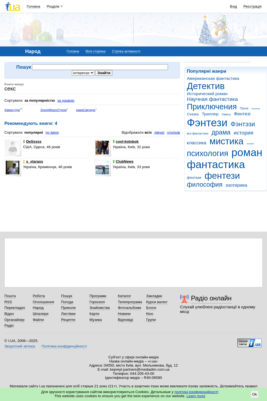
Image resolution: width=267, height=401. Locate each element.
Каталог (124, 296)
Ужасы (226, 114)
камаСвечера (85, 110)
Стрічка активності (126, 51)
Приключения (212, 106)
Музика (95, 320)
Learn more (196, 396)
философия (204, 184)
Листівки (68, 314)
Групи (151, 320)
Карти (94, 314)
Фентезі (242, 113)
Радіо (9, 325)
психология (207, 153)
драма (220, 132)
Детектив (206, 86)
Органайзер (14, 320)
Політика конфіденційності (64, 346)
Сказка (193, 114)
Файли (38, 320)
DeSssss (32, 141)
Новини (124, 314)
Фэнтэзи (243, 124)
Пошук (66, 296)
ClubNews (123, 161)
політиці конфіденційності (196, 392)
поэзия (250, 143)
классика (196, 142)
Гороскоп (97, 302)
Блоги (151, 308)
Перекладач (14, 308)
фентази (194, 177)
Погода (67, 302)
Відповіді (125, 320)
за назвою (65, 100)
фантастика (216, 164)
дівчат (159, 132)
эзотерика (236, 185)
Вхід (233, 6)
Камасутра (12, 110)
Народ (38, 308)
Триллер (210, 114)
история (243, 133)
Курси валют (156, 302)
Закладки (154, 296)
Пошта (10, 296)
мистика (226, 141)
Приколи (68, 308)
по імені (52, 132)
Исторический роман (207, 93)
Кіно (149, 314)
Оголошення (43, 302)
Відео (9, 314)
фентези (222, 176)
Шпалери (40, 314)
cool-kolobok (126, 141)
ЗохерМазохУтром (53, 110)
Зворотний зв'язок (19, 346)
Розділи (53, 6)
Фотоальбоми (129, 308)
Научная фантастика (212, 99)
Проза (244, 108)
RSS (8, 302)
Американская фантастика (213, 78)
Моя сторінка (96, 51)
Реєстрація (252, 6)
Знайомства (99, 308)
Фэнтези (207, 122)
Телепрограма (130, 302)
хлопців (173, 132)
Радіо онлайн (211, 298)
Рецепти (68, 320)
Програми (97, 296)
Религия (256, 108)
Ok (254, 394)
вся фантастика (197, 133)
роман (246, 152)
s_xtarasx (33, 161)
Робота (39, 296)
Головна (33, 6)
